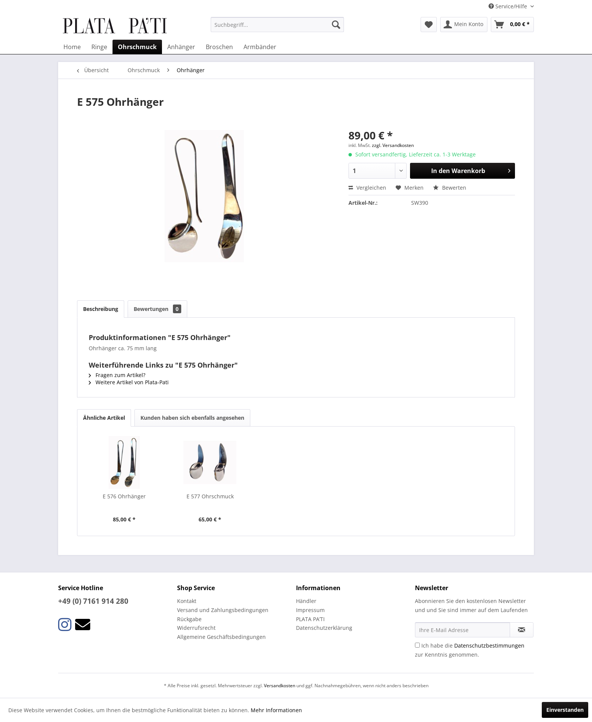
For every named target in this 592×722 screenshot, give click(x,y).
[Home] (72, 47)
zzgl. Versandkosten (393, 145)
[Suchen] (336, 24)
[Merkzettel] (429, 24)
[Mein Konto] (463, 24)
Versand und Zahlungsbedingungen (222, 610)
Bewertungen (157, 309)
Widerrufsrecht (196, 627)
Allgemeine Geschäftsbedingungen (221, 636)
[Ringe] (99, 47)
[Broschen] (219, 47)
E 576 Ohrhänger (124, 496)
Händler (306, 601)
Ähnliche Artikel (104, 417)
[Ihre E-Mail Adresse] (462, 629)
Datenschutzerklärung (324, 627)
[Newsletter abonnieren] (521, 629)
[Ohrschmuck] (137, 47)
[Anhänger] (181, 47)
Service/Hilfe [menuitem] (509, 6)
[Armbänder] (260, 47)
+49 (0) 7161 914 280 (93, 601)
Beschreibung (100, 308)
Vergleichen (367, 187)
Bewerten (449, 187)
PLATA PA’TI (310, 619)
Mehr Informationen (276, 710)
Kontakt (186, 601)
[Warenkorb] (512, 24)
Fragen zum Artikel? (117, 375)
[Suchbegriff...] (277, 24)
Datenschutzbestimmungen (489, 645)
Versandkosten (279, 685)
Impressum (310, 610)
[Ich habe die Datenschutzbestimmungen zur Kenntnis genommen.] (417, 645)
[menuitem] (277, 24)
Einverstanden (565, 709)
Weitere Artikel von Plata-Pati (129, 382)
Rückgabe (189, 619)
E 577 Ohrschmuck (210, 496)
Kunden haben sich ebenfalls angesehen (192, 417)
